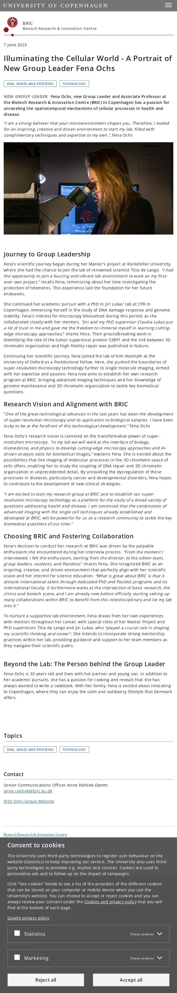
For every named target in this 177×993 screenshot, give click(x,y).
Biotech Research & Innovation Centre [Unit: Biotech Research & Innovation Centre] (35, 834)
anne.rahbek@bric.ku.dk (28, 791)
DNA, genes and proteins (30, 83)
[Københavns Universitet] (11, 26)
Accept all (131, 980)
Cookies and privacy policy (110, 901)
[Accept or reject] (18, 932)
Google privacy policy (28, 918)
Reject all (45, 980)
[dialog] (88, 915)
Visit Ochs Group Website (29, 801)
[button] (168, 5)
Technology (74, 83)
